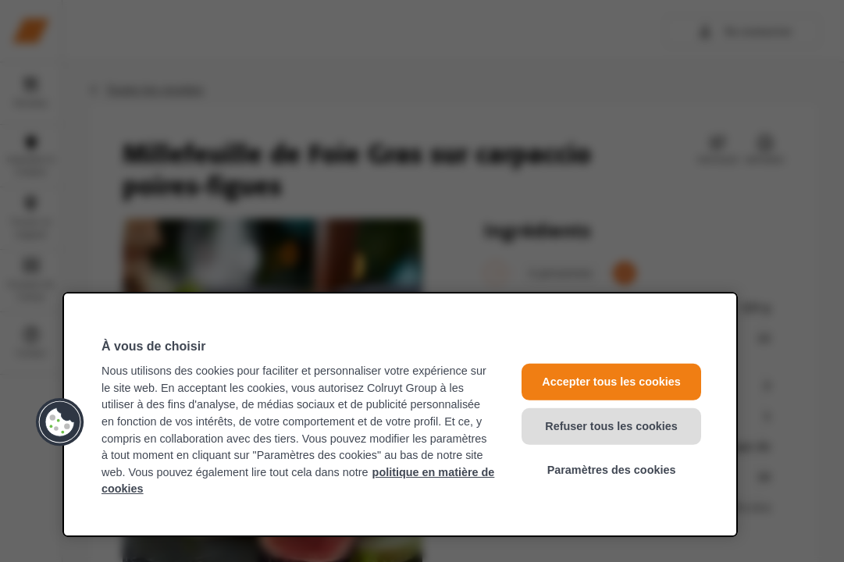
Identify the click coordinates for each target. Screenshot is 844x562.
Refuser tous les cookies (611, 426)
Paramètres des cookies (611, 470)
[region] (400, 414)
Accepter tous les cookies (611, 381)
